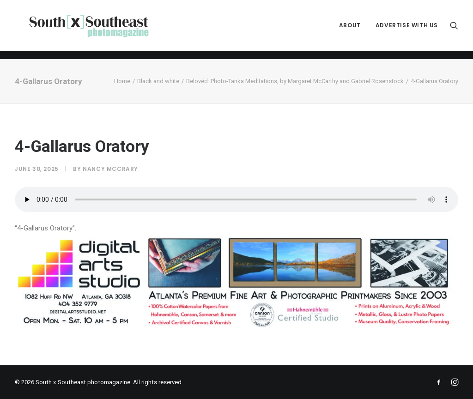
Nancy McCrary (110, 169)
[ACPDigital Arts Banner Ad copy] (236, 328)
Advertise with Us (407, 30)
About (350, 30)
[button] (454, 30)
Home (122, 81)
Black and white (158, 81)
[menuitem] (350, 30)
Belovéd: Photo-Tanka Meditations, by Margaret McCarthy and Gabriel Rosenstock (295, 81)
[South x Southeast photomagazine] (96, 29)
